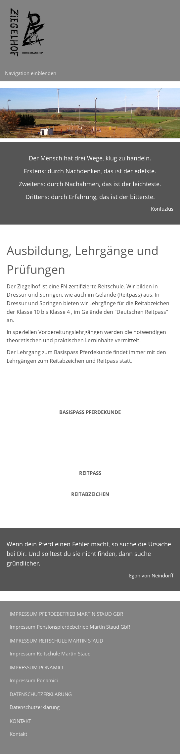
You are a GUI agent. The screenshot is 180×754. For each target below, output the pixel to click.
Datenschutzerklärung (35, 707)
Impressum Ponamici (34, 680)
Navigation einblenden (30, 73)
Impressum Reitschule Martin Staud (50, 653)
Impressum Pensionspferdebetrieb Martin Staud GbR (70, 626)
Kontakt (18, 734)
